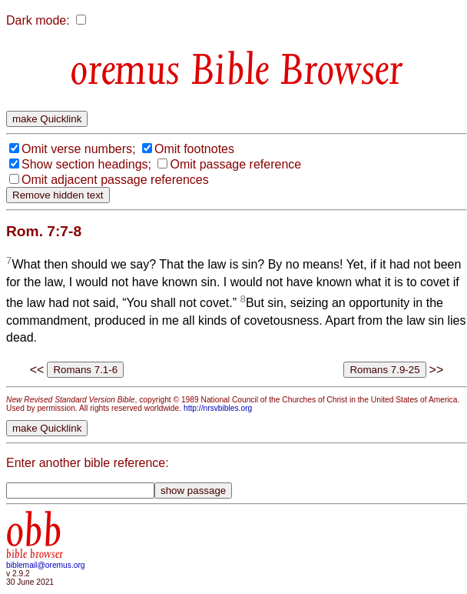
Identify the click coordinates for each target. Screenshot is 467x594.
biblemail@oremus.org (45, 565)
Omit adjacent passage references (115, 179)
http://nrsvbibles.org (218, 408)
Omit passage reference (235, 164)
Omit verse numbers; (78, 148)
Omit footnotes (194, 148)
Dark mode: (38, 20)
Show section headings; (86, 164)
